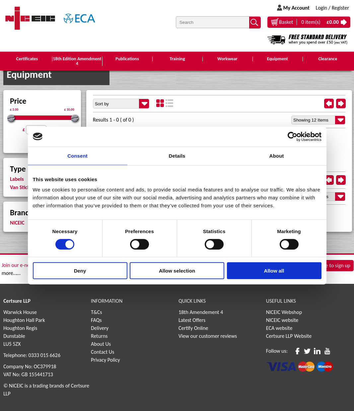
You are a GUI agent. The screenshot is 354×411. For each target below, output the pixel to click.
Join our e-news (18, 265)
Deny (80, 271)
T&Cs (96, 312)
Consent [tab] (77, 155)
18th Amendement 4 (200, 312)
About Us (101, 344)
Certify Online (193, 328)
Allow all (274, 271)
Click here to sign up (328, 266)
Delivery (99, 328)
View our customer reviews (207, 336)
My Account (296, 8)
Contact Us (102, 352)
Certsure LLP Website (289, 336)
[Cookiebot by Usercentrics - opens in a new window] (292, 136)
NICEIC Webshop (284, 312)
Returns (99, 336)
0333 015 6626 (44, 355)
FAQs (96, 320)
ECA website (279, 328)
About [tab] (276, 155)
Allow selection (177, 271)
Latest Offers (192, 320)
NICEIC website (282, 320)
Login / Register (332, 8)
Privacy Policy (105, 360)
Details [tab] (177, 155)
